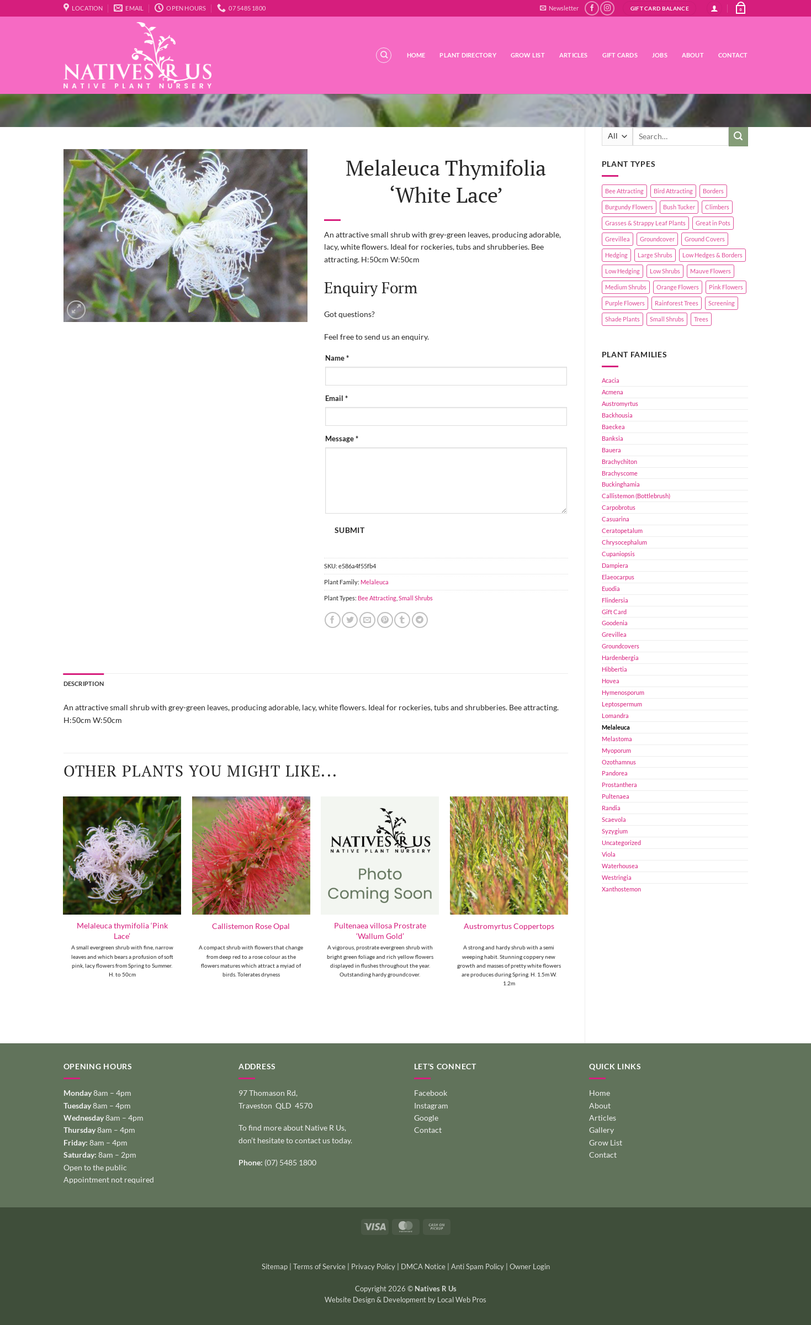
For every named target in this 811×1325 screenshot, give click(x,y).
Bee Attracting (377, 597)
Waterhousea (620, 865)
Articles (573, 55)
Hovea (610, 680)
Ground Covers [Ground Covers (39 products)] (705, 238)
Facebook (430, 1092)
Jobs (659, 55)
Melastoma (617, 738)
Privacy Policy (373, 1267)
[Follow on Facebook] (591, 8)
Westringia (617, 877)
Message (341, 439)
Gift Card (614, 611)
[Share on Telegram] (420, 620)
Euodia (611, 588)
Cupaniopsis (618, 553)
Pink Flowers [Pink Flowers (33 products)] (726, 287)
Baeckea (613, 426)
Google (426, 1117)
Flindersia (615, 600)
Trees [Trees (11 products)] (701, 319)
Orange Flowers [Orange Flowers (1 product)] (677, 287)
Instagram (431, 1105)
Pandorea (615, 773)
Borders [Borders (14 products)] (713, 190)
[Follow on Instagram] (607, 8)
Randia (611, 807)
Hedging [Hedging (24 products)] (616, 254)
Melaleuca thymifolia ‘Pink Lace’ (122, 930)
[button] (559, 8)
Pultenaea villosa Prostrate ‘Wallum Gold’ (380, 930)
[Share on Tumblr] (402, 620)
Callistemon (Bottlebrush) (636, 495)
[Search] (383, 55)
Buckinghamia (621, 484)
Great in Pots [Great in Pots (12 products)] (713, 222)
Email (336, 398)
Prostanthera (619, 784)
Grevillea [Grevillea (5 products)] (617, 238)
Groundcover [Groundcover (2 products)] (657, 238)
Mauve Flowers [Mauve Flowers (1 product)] (710, 270)
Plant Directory (467, 55)
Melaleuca (616, 727)
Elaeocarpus (618, 576)
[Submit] (738, 136)
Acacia (610, 380)
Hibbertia (614, 669)
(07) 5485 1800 (290, 1162)
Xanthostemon (621, 889)
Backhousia (617, 415)
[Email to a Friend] (367, 620)
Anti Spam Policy (477, 1267)
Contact (733, 55)
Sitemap (275, 1267)
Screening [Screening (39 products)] (721, 303)
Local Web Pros (461, 1300)
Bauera (611, 449)
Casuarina (615, 518)
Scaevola (614, 819)
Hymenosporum (623, 692)
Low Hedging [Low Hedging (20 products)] (622, 270)
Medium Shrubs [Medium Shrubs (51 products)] (625, 287)
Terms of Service (319, 1267)
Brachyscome (620, 473)
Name (337, 358)
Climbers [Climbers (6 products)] (717, 206)
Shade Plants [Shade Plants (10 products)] (622, 319)
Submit (349, 530)
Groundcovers (620, 646)
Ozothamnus (619, 762)
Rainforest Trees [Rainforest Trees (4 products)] (676, 303)
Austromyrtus (620, 403)
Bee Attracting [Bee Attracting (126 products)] (624, 190)
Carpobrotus (618, 507)
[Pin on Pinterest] (385, 620)
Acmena (612, 391)
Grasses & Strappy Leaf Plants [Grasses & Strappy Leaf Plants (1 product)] (645, 222)
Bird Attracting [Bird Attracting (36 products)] (673, 190)
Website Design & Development (375, 1300)
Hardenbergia (620, 657)
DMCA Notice (423, 1267)
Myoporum (616, 750)
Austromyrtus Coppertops (509, 926)
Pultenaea (615, 796)
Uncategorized (621, 842)
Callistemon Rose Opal (251, 926)
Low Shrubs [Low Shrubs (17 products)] (665, 270)
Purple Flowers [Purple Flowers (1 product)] (625, 303)
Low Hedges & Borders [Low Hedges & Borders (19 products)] (712, 254)
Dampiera (615, 565)
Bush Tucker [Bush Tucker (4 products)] (679, 206)
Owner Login (530, 1267)
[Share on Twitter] (350, 620)
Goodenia (615, 622)
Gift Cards (620, 55)
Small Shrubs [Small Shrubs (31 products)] (667, 319)
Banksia (612, 438)
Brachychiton (619, 461)
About (693, 55)
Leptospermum (622, 704)
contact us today (323, 1140)
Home (416, 55)
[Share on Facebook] (333, 620)
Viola (609, 854)
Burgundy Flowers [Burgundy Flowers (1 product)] (629, 206)
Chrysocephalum (624, 542)
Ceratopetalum (622, 530)
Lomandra (615, 715)
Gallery (601, 1129)
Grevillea (614, 634)
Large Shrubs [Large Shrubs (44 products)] (655, 254)
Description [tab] (83, 683)
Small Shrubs (416, 597)
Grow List (528, 55)
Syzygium (615, 831)
